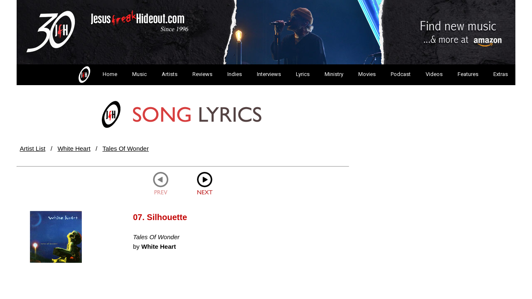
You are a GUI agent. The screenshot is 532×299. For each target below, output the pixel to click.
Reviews (202, 74)
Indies (234, 74)
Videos (434, 74)
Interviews (269, 74)
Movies (367, 74)
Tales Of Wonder (126, 148)
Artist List (33, 148)
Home (97, 74)
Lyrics (303, 74)
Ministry (334, 74)
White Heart (73, 148)
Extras (500, 74)
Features (468, 74)
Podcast (401, 74)
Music (139, 74)
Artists (169, 74)
